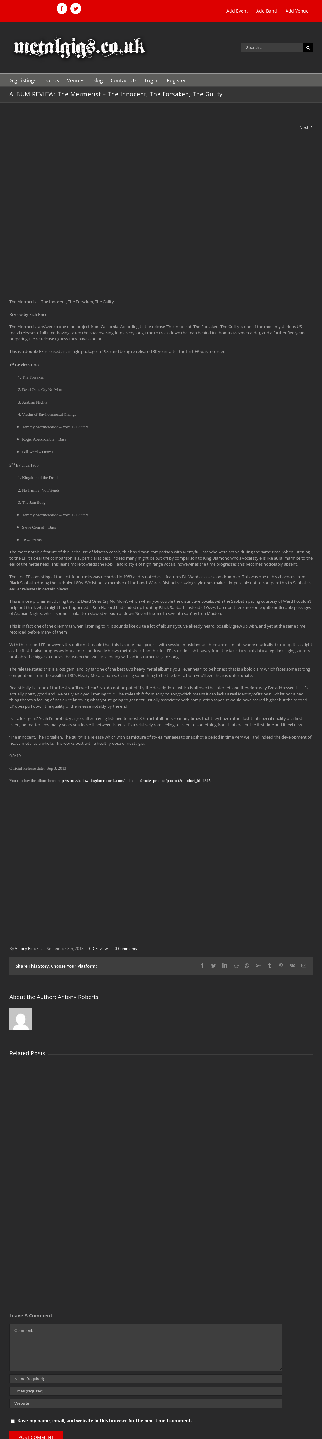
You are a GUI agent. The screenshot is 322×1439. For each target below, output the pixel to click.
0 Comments (126, 948)
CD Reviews (99, 948)
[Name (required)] (145, 1378)
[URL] (145, 1403)
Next (303, 127)
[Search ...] (272, 47)
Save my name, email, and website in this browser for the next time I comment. (105, 1421)
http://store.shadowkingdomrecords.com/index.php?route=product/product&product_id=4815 (133, 780)
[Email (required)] (145, 1391)
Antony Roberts (28, 948)
